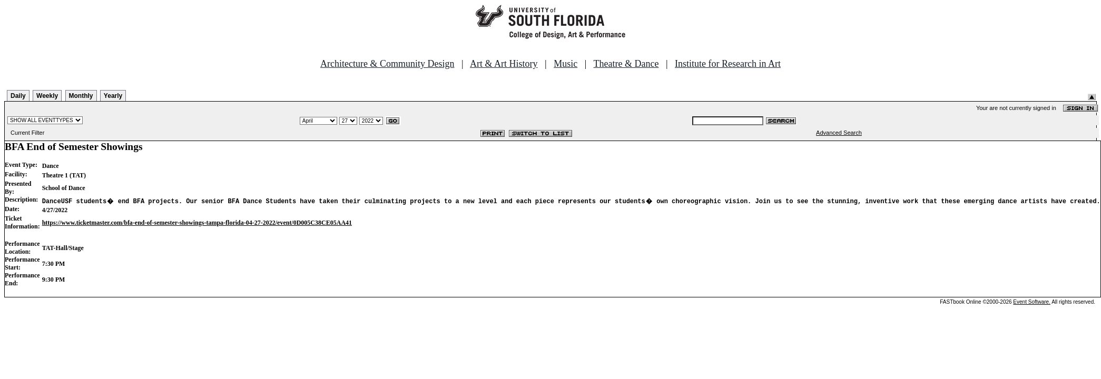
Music (565, 63)
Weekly (47, 95)
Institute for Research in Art (728, 63)
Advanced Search (839, 132)
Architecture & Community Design (387, 63)
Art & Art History (504, 63)
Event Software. (1031, 302)
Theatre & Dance (625, 63)
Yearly (113, 95)
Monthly (81, 95)
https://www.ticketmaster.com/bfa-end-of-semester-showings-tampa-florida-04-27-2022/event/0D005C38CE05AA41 (197, 222)
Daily (18, 95)
